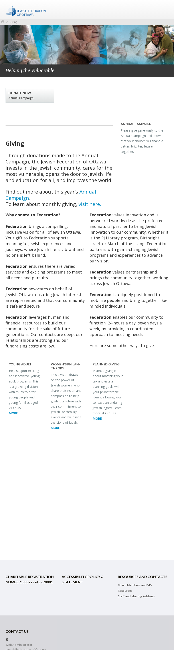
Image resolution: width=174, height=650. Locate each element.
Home (2, 21)
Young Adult (20, 364)
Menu (163, 9)
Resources (125, 591)
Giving (13, 21)
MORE (13, 413)
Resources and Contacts (142, 576)
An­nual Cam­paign (136, 124)
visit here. (90, 204)
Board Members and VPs (135, 585)
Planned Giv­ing (106, 364)
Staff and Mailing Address (136, 596)
